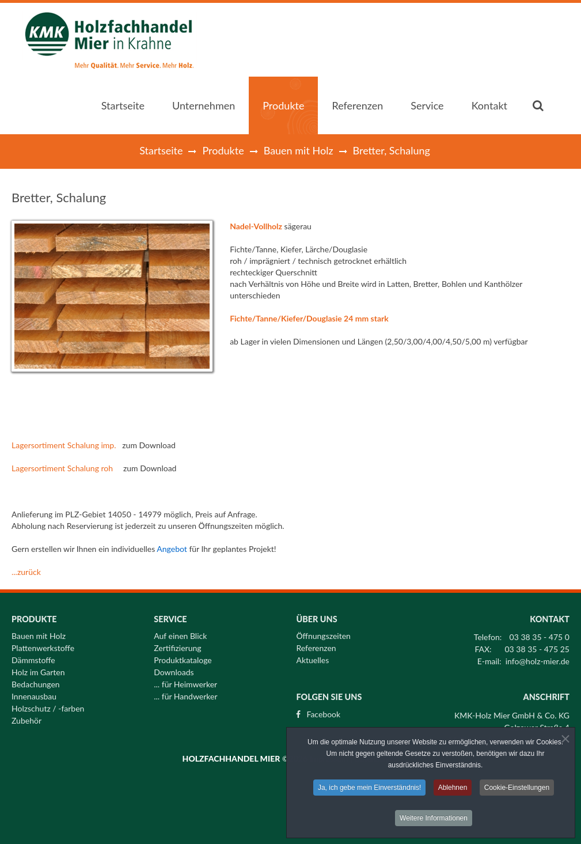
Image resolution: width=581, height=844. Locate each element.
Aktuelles (312, 657)
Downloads (173, 669)
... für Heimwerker (185, 681)
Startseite (161, 150)
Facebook (323, 711)
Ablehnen (453, 789)
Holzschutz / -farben (48, 705)
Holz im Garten (38, 669)
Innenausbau (34, 693)
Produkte (223, 150)
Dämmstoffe (33, 657)
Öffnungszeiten (323, 633)
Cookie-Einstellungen (516, 789)
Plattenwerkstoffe (43, 645)
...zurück (26, 572)
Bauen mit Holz (298, 150)
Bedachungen (36, 681)
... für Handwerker (185, 693)
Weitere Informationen (434, 820)
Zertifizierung (177, 645)
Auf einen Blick (180, 633)
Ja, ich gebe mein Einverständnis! (369, 789)
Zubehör (26, 717)
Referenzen (316, 645)
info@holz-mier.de (537, 658)
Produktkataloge (183, 657)
